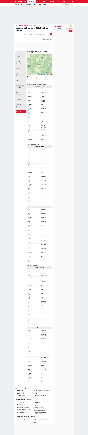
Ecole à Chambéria (39, 407)
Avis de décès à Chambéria (22, 402)
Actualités (31, 1)
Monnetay (19, 396)
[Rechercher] (67, 4)
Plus (63, 1)
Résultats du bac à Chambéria (23, 419)
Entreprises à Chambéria (40, 412)
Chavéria (34, 36)
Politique (17, 4)
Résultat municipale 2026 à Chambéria (25, 418)
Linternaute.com (58, 28)
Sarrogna (39, 36)
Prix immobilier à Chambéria (41, 413)
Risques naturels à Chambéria (23, 407)
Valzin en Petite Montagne (40, 390)
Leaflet (37, 74)
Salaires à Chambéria (21, 401)
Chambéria (26, 25)
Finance (52, 1)
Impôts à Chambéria (21, 410)
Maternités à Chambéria (40, 410)
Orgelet (36, 392)
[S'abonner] (64, 31)
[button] (38, 64)
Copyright (34, 422)
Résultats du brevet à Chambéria (42, 418)
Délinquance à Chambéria (22, 404)
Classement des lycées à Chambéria (42, 405)
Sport (39, 1)
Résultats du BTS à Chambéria (41, 419)
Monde (40, 4)
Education (35, 4)
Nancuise (30, 36)
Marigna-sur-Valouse (46, 36)
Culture (45, 1)
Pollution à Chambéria (21, 406)
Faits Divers (28, 4)
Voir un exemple (69, 28)
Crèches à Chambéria (39, 409)
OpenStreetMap (45, 74)
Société (22, 4)
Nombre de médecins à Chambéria (24, 409)
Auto (57, 1)
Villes (45, 4)
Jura (22, 25)
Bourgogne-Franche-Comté (41, 395)
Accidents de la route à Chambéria (42, 404)
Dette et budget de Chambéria (23, 412)
